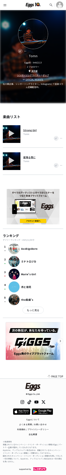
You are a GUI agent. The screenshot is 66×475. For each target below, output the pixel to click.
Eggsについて (33, 419)
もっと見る (33, 310)
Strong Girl (30, 130)
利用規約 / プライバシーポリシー (33, 429)
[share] (20, 51)
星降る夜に (29, 157)
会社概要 (33, 434)
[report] (25, 51)
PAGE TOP (55, 376)
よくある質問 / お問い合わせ (33, 424)
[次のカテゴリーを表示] (60, 341)
